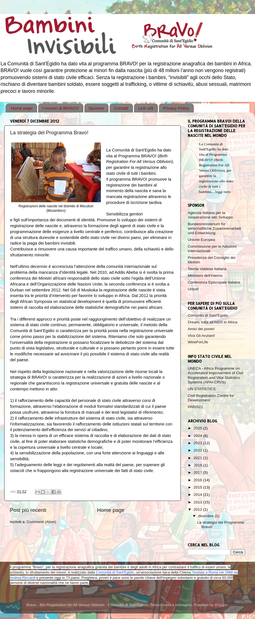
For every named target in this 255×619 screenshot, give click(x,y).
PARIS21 (195, 407)
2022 (198, 450)
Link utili (145, 108)
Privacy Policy (176, 108)
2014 (198, 495)
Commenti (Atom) (41, 522)
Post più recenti (28, 510)
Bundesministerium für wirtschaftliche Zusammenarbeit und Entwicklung (214, 228)
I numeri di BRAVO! (60, 108)
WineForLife (198, 342)
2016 (198, 480)
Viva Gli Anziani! (201, 335)
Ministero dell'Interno (205, 275)
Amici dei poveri (201, 329)
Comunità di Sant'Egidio (208, 315)
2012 (198, 509)
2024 (198, 436)
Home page (22, 108)
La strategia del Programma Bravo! (49, 132)
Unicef (193, 289)
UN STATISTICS (201, 389)
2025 (198, 428)
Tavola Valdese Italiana (207, 269)
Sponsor (96, 108)
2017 (198, 472)
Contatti (121, 108)
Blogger (221, 605)
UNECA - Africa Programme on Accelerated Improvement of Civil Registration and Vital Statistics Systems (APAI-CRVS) (215, 375)
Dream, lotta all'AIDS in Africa (212, 322)
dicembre (206, 516)
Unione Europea (201, 240)
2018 (198, 465)
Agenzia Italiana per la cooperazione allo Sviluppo (210, 215)
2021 (198, 458)
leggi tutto (223, 192)
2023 (198, 443)
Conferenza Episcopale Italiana (214, 282)
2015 (198, 487)
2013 (198, 502)
